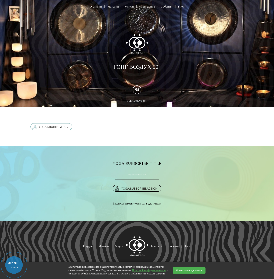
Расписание (147, 6)
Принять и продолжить (189, 270)
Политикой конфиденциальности (149, 270)
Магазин (113, 6)
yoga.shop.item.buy (53, 126)
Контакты (157, 246)
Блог (181, 6)
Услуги (129, 6)
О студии (96, 6)
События (166, 6)
